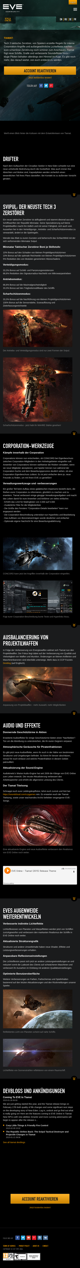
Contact (45, 1246)
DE (70, 19)
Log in (73, 2)
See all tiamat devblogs (14, 1142)
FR (75, 19)
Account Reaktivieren (40, 71)
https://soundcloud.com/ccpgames (19, 794)
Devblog (7, 663)
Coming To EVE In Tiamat (17, 1097)
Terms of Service (9, 1246)
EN (61, 19)
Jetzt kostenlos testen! (40, 77)
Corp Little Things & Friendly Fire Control (27, 1125)
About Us (36, 1246)
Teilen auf (40, 86)
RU (65, 19)
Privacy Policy (24, 1246)
